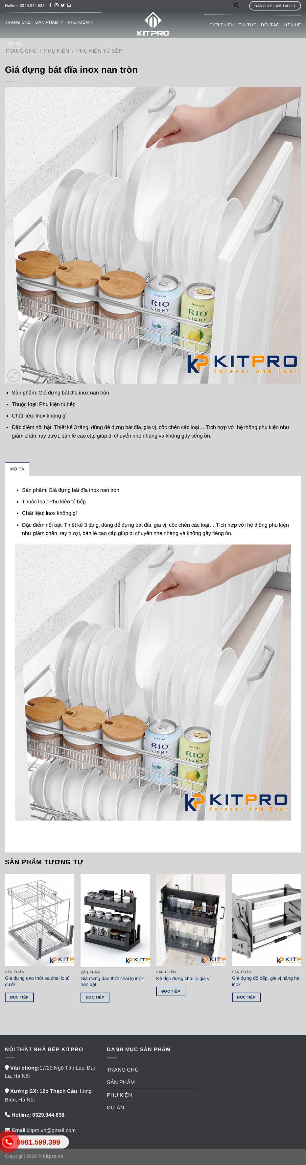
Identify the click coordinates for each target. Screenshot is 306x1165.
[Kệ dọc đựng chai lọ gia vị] (190, 920)
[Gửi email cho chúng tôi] (69, 5)
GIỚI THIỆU (221, 24)
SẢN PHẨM (49, 22)
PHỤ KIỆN (80, 22)
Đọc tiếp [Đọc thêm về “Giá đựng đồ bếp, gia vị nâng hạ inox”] (246, 997)
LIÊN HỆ (292, 24)
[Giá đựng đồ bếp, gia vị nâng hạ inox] (266, 920)
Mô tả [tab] (17, 469)
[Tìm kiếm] (236, 5)
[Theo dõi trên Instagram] (57, 5)
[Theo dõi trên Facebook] (50, 5)
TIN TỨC (248, 24)
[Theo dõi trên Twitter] (63, 5)
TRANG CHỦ (18, 22)
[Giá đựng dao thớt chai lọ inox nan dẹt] (115, 920)
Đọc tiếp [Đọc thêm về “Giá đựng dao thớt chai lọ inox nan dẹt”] (95, 997)
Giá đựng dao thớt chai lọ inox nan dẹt (112, 981)
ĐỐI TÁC (270, 24)
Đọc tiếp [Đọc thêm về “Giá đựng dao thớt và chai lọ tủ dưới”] (19, 997)
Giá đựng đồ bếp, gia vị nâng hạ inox (265, 981)
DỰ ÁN (14, 43)
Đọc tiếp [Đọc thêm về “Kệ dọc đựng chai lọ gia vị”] (170, 991)
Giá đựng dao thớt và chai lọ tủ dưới (37, 981)
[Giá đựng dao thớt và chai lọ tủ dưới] (39, 920)
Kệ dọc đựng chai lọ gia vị (183, 978)
